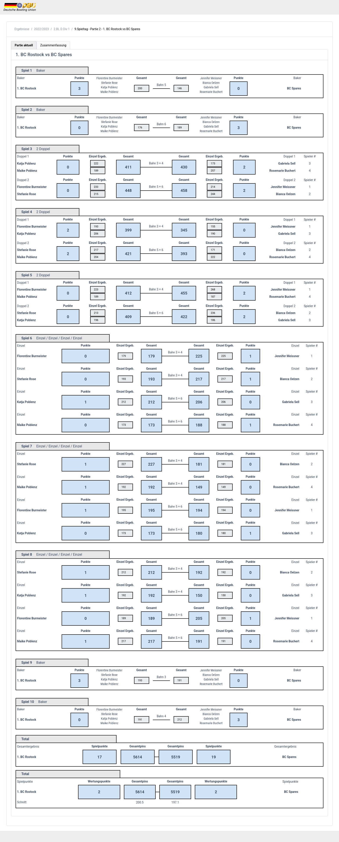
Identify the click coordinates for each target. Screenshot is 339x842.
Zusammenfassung (53, 45)
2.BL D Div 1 (62, 29)
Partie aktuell (24, 45)
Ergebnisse (21, 29)
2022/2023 (41, 29)
